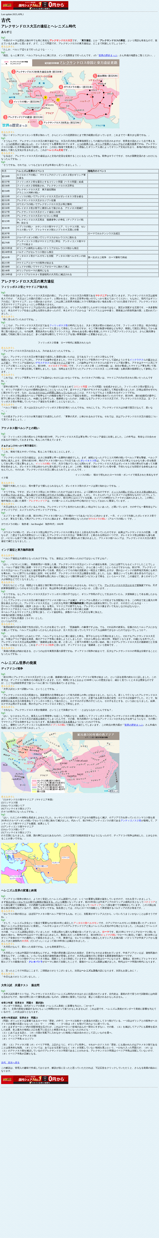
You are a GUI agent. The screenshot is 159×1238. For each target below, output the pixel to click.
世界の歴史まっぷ (108, 55)
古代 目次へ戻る (10, 1062)
